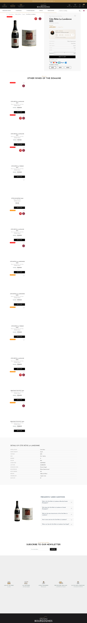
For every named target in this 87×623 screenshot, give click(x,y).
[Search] (69, 10)
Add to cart (62, 57)
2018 (60, 67)
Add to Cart (19, 144)
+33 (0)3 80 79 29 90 (78, 587)
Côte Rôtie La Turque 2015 (17, 167)
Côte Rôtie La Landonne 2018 (17, 262)
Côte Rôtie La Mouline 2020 (17, 359)
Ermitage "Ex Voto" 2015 (17, 390)
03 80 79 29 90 (4, 6)
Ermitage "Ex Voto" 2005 (17, 421)
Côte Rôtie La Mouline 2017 (17, 102)
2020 (67, 67)
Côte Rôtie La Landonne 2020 (17, 294)
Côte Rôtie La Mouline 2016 (17, 134)
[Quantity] (64, 53)
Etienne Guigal (54, 23)
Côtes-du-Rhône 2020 (17, 198)
